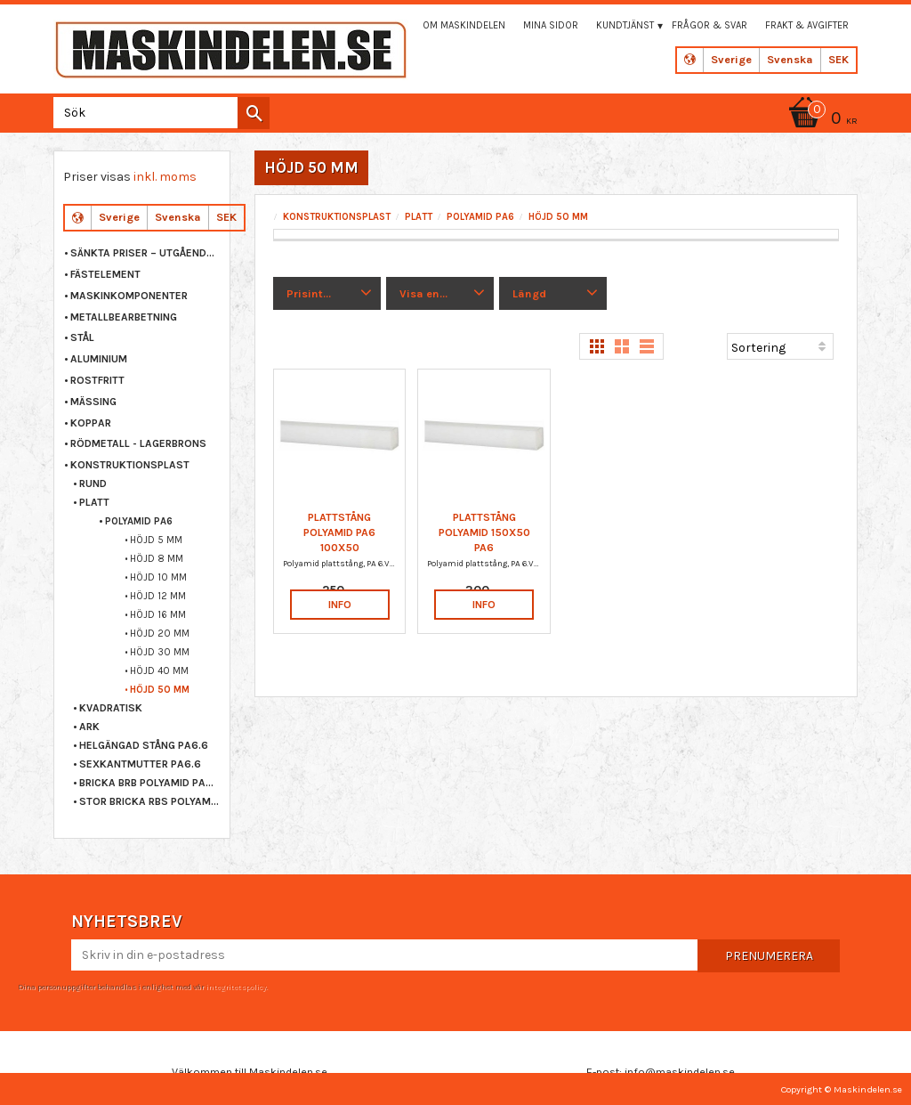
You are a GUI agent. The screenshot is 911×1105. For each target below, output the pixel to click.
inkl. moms (165, 176)
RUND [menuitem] (93, 483)
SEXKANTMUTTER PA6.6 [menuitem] (140, 764)
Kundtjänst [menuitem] (625, 25)
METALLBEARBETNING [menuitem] (123, 317)
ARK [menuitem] (89, 726)
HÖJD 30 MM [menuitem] (159, 652)
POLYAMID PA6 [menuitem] (139, 521)
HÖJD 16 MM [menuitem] (158, 615)
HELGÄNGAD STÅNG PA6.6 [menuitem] (143, 745)
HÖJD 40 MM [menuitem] (159, 671)
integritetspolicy (236, 986)
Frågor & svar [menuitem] (709, 25)
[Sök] (254, 113)
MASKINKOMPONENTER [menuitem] (129, 295)
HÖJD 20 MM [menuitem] (159, 633)
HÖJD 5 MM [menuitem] (156, 540)
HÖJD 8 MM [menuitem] (156, 559)
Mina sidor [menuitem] (550, 25)
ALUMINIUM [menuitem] (98, 359)
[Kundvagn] (820, 119)
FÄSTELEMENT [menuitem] (105, 274)
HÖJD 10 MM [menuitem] (158, 577)
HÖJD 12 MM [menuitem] (158, 596)
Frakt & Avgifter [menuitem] (807, 25)
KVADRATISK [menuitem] (110, 708)
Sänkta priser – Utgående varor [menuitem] (145, 253)
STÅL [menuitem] (82, 337)
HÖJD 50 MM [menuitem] (159, 689)
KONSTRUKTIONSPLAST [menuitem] (129, 465)
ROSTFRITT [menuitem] (97, 380)
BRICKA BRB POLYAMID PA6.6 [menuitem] (150, 782)
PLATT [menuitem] (94, 502)
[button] (327, 294)
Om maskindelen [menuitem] (464, 25)
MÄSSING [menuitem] (93, 401)
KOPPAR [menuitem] (90, 423)
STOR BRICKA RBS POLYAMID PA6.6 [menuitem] (150, 801)
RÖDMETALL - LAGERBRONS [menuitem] (138, 443)
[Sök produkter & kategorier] (157, 112)
